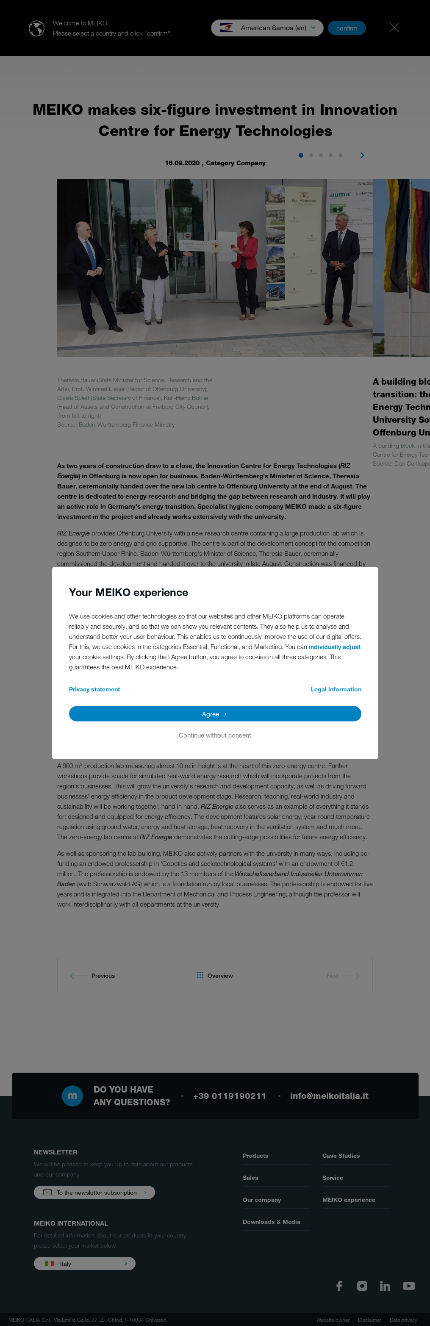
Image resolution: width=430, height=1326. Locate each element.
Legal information (336, 688)
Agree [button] (210, 713)
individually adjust (335, 646)
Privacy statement (94, 688)
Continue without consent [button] (215, 734)
